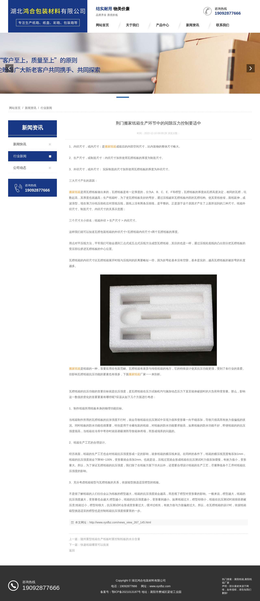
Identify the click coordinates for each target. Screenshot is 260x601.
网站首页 (15, 108)
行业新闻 (46, 108)
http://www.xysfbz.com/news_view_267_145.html (120, 522)
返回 (72, 550)
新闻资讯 (30, 108)
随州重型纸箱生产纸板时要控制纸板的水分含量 (110, 539)
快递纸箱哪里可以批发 (94, 544)
